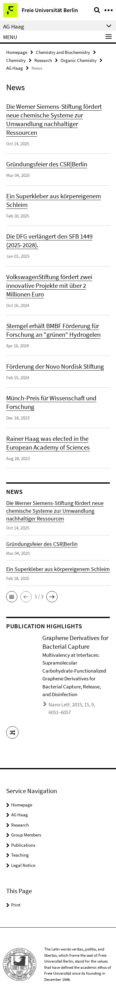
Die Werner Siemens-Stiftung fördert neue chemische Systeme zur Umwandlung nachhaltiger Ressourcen (54, 119)
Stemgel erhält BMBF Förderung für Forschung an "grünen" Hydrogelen (53, 330)
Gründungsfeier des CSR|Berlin (46, 164)
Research (43, 60)
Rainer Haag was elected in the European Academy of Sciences (48, 442)
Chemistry (16, 60)
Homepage (16, 52)
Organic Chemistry (79, 60)
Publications (23, 845)
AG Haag (14, 68)
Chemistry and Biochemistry (63, 52)
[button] (11, 597)
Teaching (20, 855)
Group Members (26, 835)
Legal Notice (23, 865)
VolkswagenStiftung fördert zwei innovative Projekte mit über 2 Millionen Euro (49, 285)
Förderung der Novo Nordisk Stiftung (55, 366)
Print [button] (15, 905)
